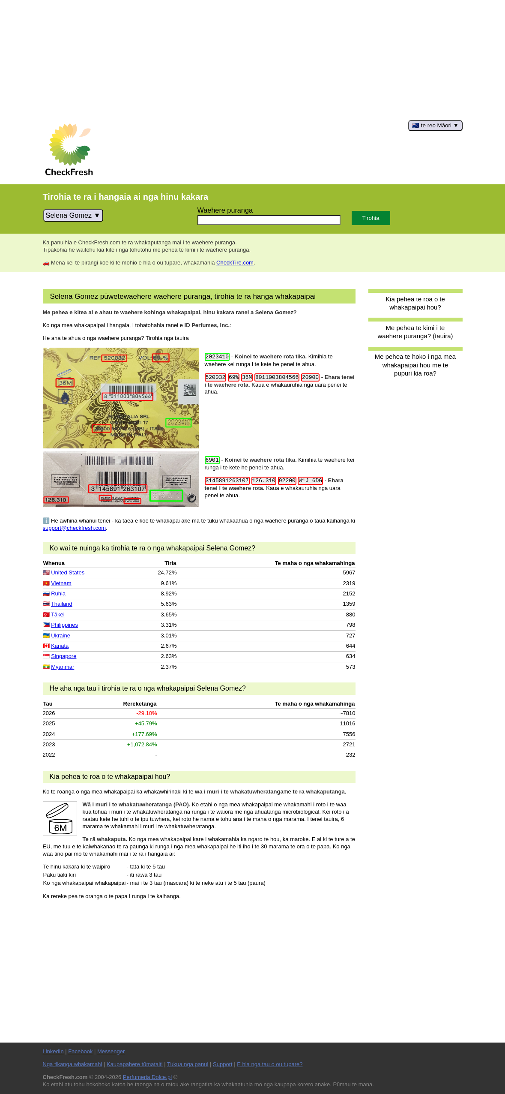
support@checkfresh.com (74, 528)
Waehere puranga (225, 210)
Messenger (111, 1051)
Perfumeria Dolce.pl (147, 1077)
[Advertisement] (252, 60)
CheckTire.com (235, 262)
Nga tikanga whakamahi (72, 1064)
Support (223, 1064)
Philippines (64, 625)
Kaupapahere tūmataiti (135, 1064)
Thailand (61, 604)
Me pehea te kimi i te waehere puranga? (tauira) (415, 332)
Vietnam (61, 583)
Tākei (58, 614)
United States (67, 572)
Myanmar (62, 667)
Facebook (80, 1051)
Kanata (60, 646)
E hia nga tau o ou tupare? (269, 1064)
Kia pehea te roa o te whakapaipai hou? (415, 303)
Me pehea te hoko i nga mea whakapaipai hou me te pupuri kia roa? (415, 365)
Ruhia (58, 593)
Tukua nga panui (187, 1064)
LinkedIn (53, 1051)
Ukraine (60, 635)
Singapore (63, 656)
